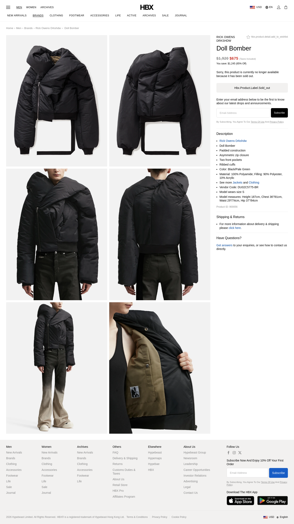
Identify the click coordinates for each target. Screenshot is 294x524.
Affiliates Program (123, 496)
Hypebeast (155, 452)
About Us (118, 479)
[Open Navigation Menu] (8, 7)
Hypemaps (155, 458)
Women (31, 7)
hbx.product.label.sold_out (252, 88)
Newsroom (190, 458)
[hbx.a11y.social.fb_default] (228, 453)
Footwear (12, 475)
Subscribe (279, 112)
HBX (151, 469)
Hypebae (153, 464)
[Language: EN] (269, 7)
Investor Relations (195, 475)
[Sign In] (279, 7)
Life (8, 481)
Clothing (254, 182)
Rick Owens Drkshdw (48, 28)
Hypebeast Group (195, 452)
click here (235, 228)
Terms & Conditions (137, 517)
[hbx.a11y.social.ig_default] (234, 453)
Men (19, 7)
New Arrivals (14, 452)
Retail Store (119, 485)
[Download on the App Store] (240, 500)
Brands (28, 28)
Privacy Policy (277, 122)
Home (9, 28)
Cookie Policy (179, 517)
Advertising (191, 481)
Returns (117, 464)
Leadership (191, 464)
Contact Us (191, 492)
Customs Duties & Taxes (123, 471)
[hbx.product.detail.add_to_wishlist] (267, 38)
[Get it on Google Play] (272, 500)
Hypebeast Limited (22, 517)
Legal (187, 487)
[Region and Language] (275, 517)
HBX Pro (118, 490)
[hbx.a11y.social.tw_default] (240, 453)
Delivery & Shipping (124, 458)
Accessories (13, 469)
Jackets (237, 182)
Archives (47, 7)
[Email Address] (243, 113)
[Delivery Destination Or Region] (256, 7)
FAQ (115, 452)
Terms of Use (257, 122)
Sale (9, 487)
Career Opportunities (197, 469)
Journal (11, 492)
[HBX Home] (147, 7)
